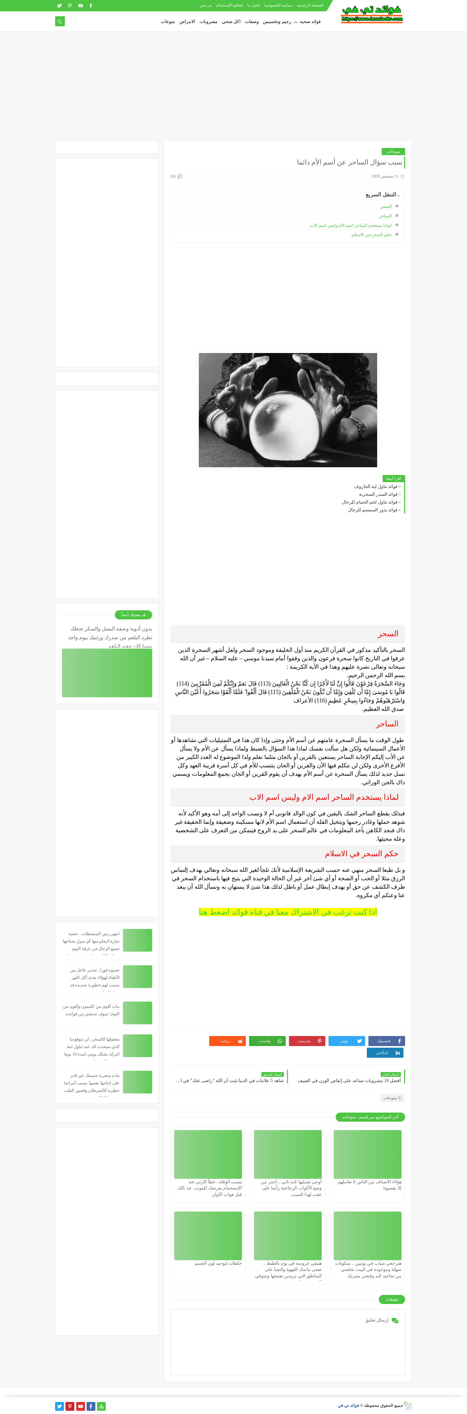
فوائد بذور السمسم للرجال (373, 509)
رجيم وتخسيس (277, 21)
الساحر (385, 215)
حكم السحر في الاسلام (371, 234)
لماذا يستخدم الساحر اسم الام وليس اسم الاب (350, 225)
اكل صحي (231, 21)
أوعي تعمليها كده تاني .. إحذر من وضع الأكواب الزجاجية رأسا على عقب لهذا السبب (291, 1188)
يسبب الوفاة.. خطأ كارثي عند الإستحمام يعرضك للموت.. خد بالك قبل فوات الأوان (209, 1188)
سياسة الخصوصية (278, 5)
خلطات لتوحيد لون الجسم (218, 1263)
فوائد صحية (310, 21)
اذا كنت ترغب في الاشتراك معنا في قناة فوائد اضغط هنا (288, 912)
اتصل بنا (253, 5)
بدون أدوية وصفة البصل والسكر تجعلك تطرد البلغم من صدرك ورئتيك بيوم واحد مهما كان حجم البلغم (110, 637)
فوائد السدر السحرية (378, 494)
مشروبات (208, 21)
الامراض (187, 21)
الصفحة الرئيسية (310, 5)
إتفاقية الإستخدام (229, 5)
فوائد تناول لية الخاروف (376, 486)
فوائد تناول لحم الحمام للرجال (370, 502)
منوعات (168, 21)
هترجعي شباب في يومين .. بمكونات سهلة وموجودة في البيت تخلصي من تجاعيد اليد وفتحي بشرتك (368, 1269)
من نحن (205, 5)
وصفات (252, 21)
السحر (385, 206)
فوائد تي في (348, 1405)
